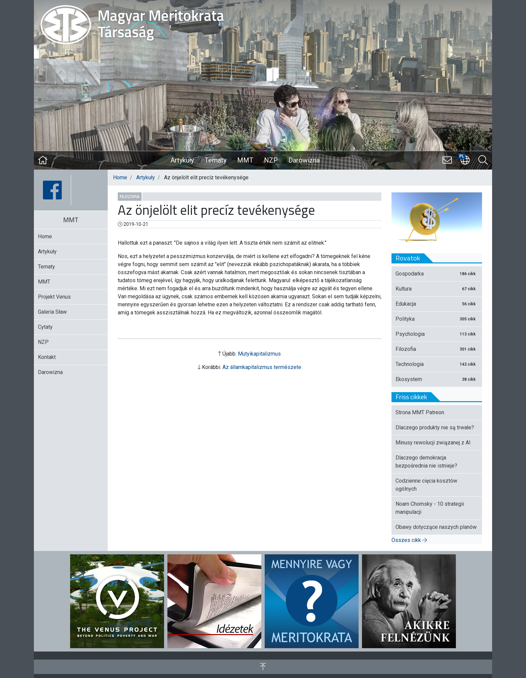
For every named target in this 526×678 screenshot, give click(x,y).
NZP (271, 160)
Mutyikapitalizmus (259, 354)
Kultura (437, 289)
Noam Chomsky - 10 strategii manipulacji (430, 508)
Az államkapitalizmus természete (261, 367)
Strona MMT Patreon (420, 412)
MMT (245, 160)
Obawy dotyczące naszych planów (436, 527)
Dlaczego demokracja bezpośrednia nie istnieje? (426, 461)
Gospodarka (437, 273)
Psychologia (437, 334)
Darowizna (304, 160)
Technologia (437, 364)
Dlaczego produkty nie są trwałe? (435, 427)
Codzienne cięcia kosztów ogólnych (426, 485)
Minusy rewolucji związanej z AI (433, 442)
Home (120, 177)
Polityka (437, 319)
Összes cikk (409, 540)
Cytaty (45, 327)
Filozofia (130, 196)
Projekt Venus (54, 297)
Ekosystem (437, 379)
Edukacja (437, 304)
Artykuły (182, 160)
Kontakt (47, 357)
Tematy (215, 160)
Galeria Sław (52, 312)
